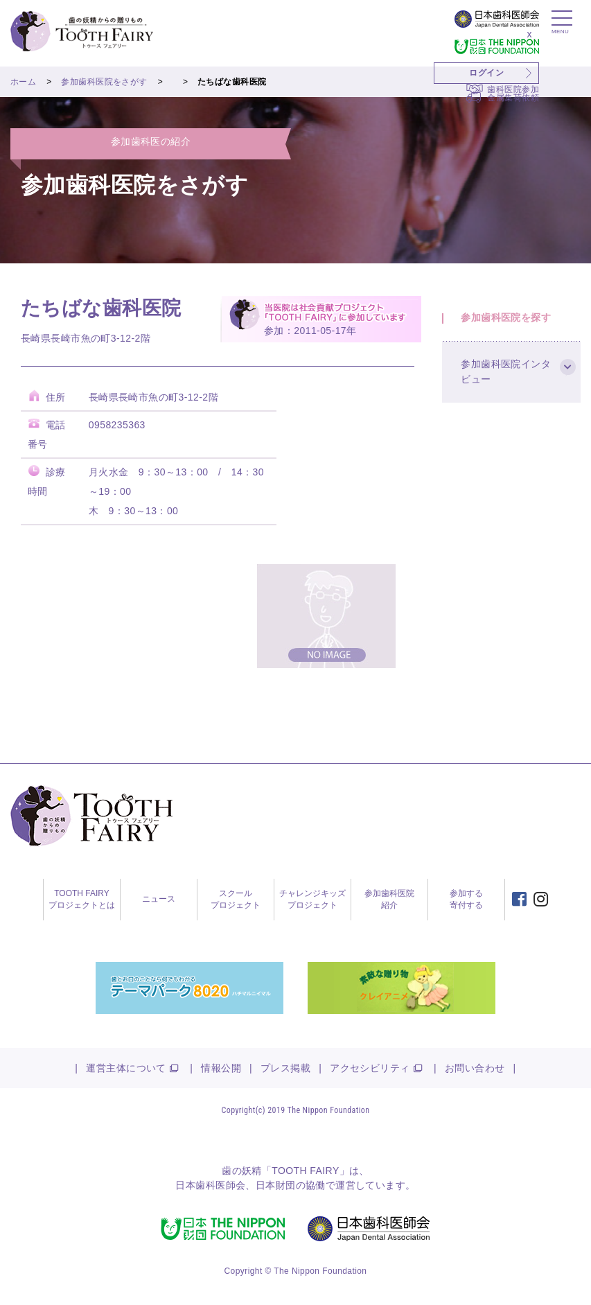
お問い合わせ (475, 1068)
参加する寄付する (466, 899)
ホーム (23, 82)
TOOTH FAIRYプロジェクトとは (81, 899)
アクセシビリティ (369, 1068)
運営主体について (126, 1068)
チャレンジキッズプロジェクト (312, 899)
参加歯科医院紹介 (389, 899)
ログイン (486, 73)
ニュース (158, 899)
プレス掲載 (285, 1068)
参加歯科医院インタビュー (508, 377)
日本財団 (276, 1185)
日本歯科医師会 (210, 1185)
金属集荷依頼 (513, 98)
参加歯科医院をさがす (104, 82)
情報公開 (221, 1068)
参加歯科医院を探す (508, 319)
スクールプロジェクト (236, 899)
